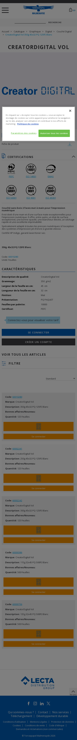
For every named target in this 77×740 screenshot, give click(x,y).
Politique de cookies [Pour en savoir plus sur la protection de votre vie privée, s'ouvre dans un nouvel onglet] (28, 124)
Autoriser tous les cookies (54, 133)
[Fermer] (70, 111)
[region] (38, 124)
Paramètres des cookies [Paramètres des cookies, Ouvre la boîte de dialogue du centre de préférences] (24, 133)
